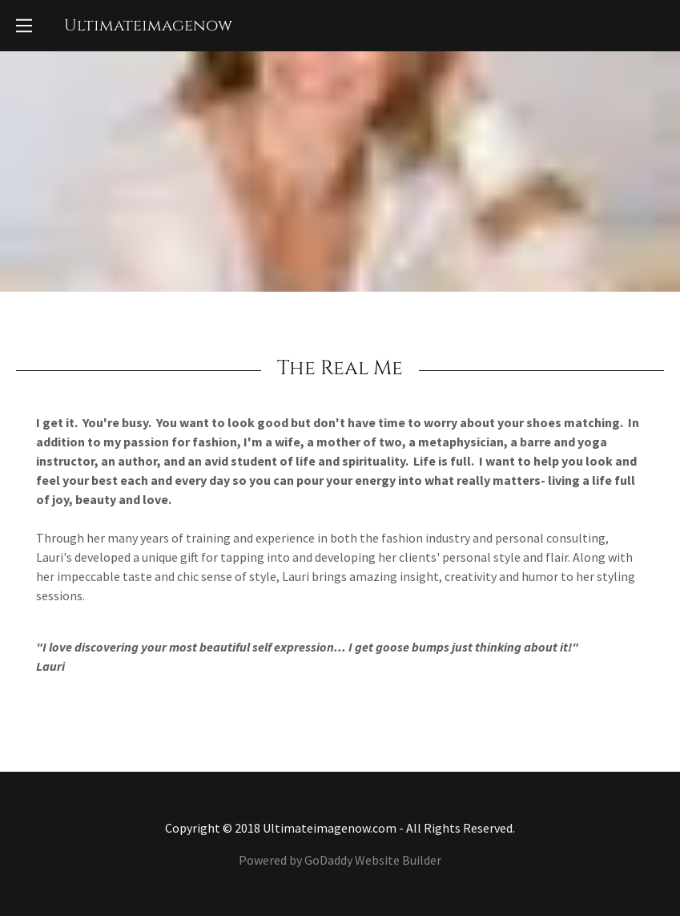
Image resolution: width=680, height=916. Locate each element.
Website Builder (398, 860)
